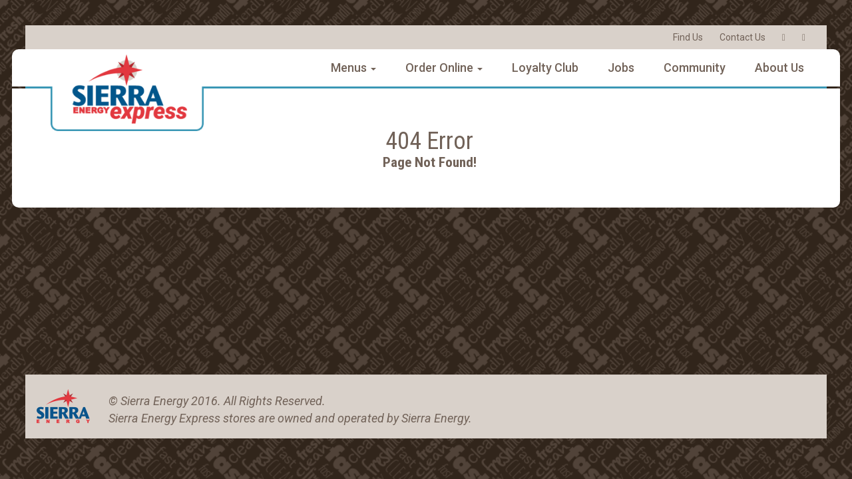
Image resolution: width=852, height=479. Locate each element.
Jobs (621, 68)
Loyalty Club (545, 68)
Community (695, 68)
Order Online (444, 68)
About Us (779, 68)
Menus (353, 68)
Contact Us (742, 37)
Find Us (688, 37)
